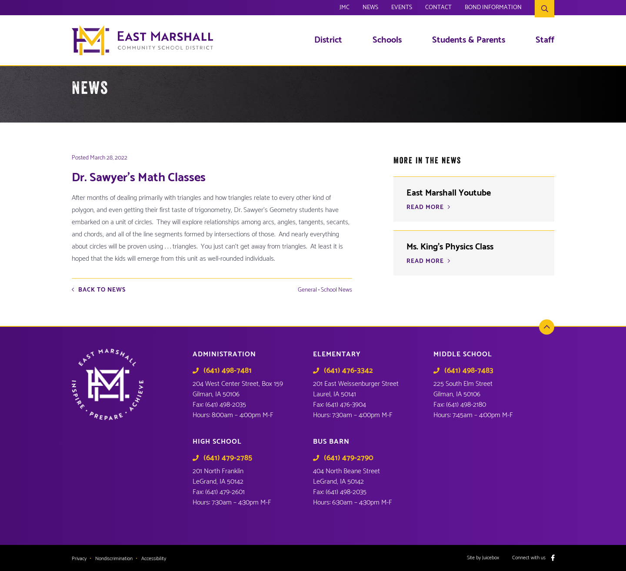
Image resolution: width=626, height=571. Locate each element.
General (307, 290)
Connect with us (529, 558)
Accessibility (153, 558)
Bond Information (493, 9)
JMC (345, 9)
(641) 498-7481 (227, 371)
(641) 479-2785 (227, 458)
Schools (387, 40)
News (370, 9)
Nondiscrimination (114, 558)
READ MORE (425, 262)
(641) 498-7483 (468, 371)
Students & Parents (468, 40)
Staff (545, 40)
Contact (438, 9)
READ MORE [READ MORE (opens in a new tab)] (425, 208)
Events (401, 9)
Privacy (79, 558)
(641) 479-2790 (348, 458)
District (328, 40)
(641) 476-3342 (348, 371)
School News (336, 290)
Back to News (102, 290)
